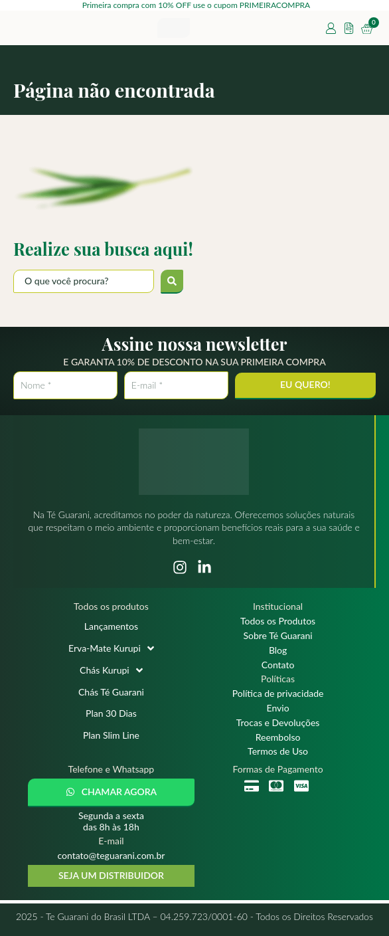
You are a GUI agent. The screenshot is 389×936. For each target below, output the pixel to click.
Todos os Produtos (277, 621)
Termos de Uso (278, 751)
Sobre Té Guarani (277, 635)
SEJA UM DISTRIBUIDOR (111, 875)
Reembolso (278, 737)
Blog (278, 650)
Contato (278, 665)
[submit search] (172, 282)
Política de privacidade (278, 693)
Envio (278, 708)
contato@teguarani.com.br (111, 855)
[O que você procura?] (83, 281)
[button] (111, 793)
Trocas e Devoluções (278, 722)
